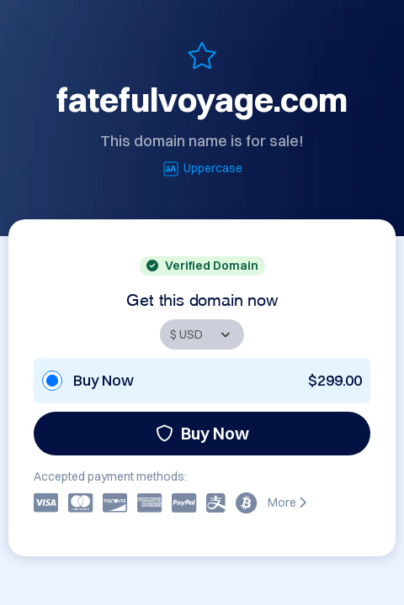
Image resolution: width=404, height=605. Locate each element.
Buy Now (202, 433)
